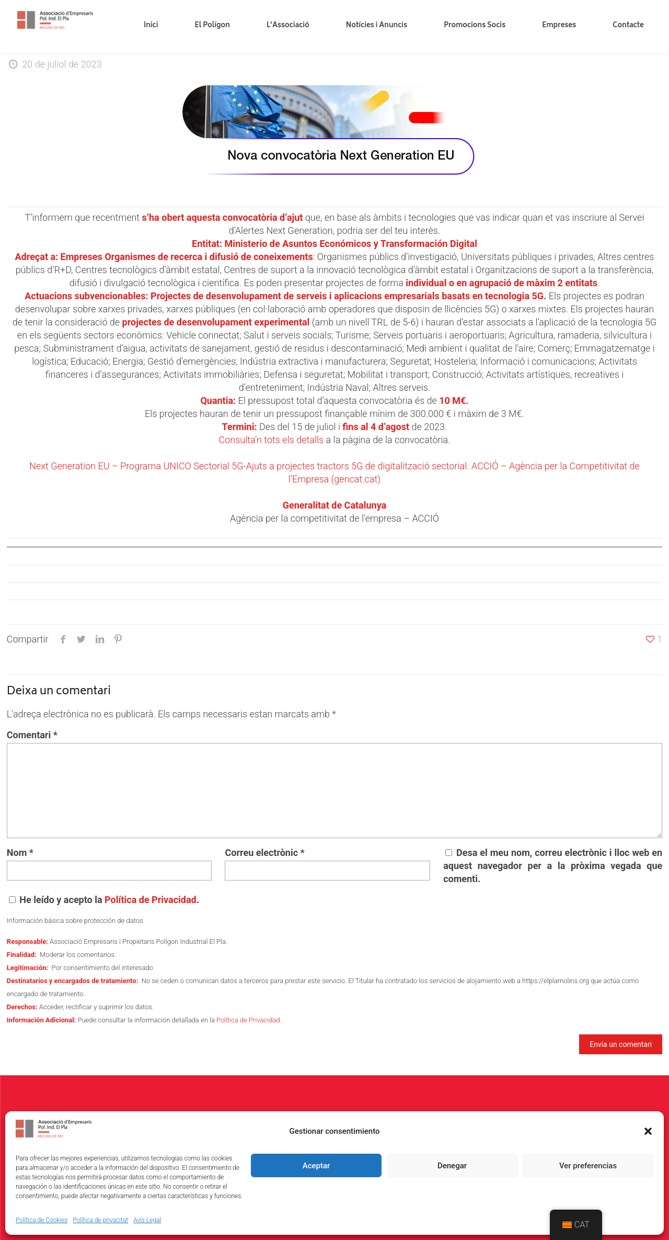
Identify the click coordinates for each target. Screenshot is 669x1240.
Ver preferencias (588, 1165)
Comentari (32, 734)
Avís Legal (147, 1220)
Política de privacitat (100, 1220)
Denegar (452, 1165)
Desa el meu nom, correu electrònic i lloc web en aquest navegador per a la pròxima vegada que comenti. (552, 865)
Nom (20, 852)
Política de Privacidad (151, 899)
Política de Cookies (41, 1220)
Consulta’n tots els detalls (271, 439)
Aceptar (316, 1165)
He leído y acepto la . (104, 899)
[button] (648, 1131)
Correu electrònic (264, 852)
